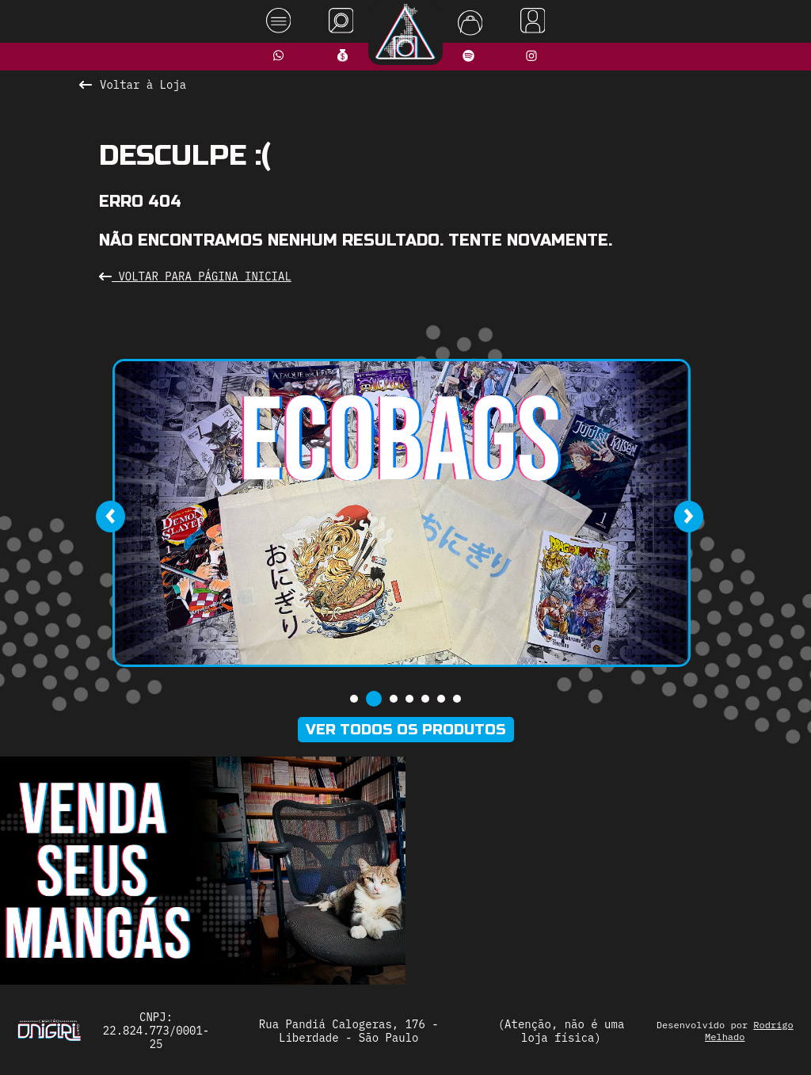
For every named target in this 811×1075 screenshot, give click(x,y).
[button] (354, 699)
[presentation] (110, 516)
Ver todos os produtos (406, 729)
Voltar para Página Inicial (195, 276)
